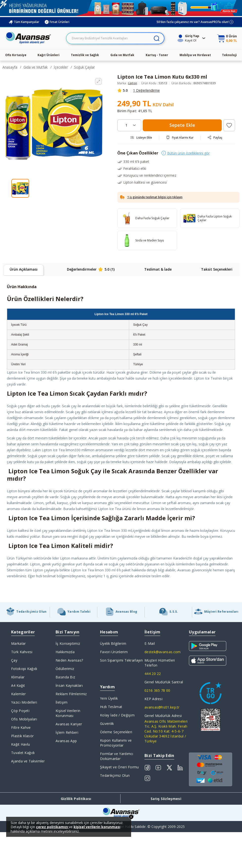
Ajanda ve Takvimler (28, 761)
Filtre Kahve (21, 727)
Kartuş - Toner (157, 55)
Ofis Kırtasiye (15, 55)
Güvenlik (107, 723)
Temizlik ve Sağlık (85, 55)
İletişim (61, 702)
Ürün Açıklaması (24, 269)
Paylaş (214, 137)
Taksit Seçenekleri (216, 269)
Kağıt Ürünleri (49, 55)
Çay (14, 660)
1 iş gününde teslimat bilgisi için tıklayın (154, 197)
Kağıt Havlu (20, 744)
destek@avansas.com (162, 651)
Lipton (132, 83)
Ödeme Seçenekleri (116, 732)
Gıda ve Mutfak (122, 55)
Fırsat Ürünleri (56, 22)
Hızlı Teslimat (111, 706)
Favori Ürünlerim (114, 651)
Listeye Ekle (141, 137)
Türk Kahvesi (22, 651)
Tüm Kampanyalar (23, 22)
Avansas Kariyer (69, 724)
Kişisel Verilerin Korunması (68, 713)
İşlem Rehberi (67, 732)
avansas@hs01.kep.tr (162, 707)
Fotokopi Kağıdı (24, 668)
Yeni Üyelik (109, 698)
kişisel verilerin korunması (97, 826)
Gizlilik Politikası (76, 798)
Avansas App (66, 740)
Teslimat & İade (158, 269)
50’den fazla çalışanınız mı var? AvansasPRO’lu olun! (195, 22)
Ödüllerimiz (65, 668)
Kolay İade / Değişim (117, 715)
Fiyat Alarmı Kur (180, 137)
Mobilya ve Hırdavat (195, 55)
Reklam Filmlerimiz (71, 694)
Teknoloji (229, 55)
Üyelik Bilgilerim (113, 643)
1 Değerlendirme (146, 90)
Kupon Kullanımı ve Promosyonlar (116, 743)
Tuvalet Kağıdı (23, 752)
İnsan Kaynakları (69, 685)
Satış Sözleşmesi (166, 798)
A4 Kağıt (18, 685)
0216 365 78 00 (157, 690)
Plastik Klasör (22, 736)
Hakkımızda (65, 651)
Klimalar (17, 677)
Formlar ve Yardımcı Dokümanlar (116, 756)
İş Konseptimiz (68, 643)
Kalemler (18, 694)
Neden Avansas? (69, 660)
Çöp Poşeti (20, 710)
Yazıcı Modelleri (24, 702)
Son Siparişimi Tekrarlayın (121, 660)
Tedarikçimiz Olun (115, 775)
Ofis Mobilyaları (24, 719)
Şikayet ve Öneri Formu (119, 767)
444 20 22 (152, 673)
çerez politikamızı (52, 826)
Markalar (18, 643)
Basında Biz (65, 677)
